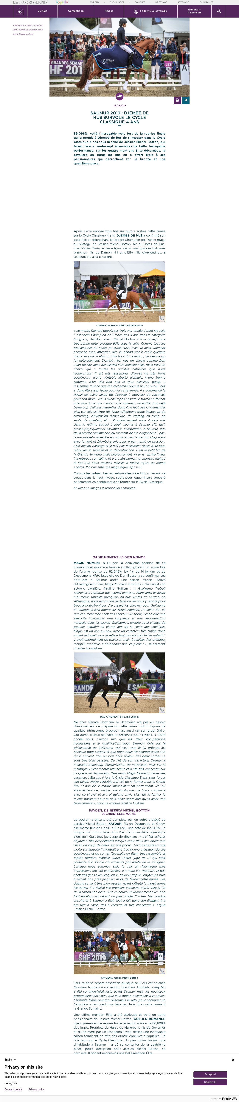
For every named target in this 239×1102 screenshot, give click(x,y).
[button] (42, 11)
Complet (140, 2)
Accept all (210, 1074)
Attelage (183, 2)
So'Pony (94, 2)
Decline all (210, 1082)
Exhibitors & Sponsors (194, 11)
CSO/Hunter (117, 2)
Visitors (42, 11)
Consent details (13, 1089)
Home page (18, 26)
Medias (109, 11)
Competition (76, 11)
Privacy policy (36, 1089)
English (10, 1059)
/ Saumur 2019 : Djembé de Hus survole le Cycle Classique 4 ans (28, 30)
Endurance (206, 2)
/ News (28, 26)
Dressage (161, 2)
